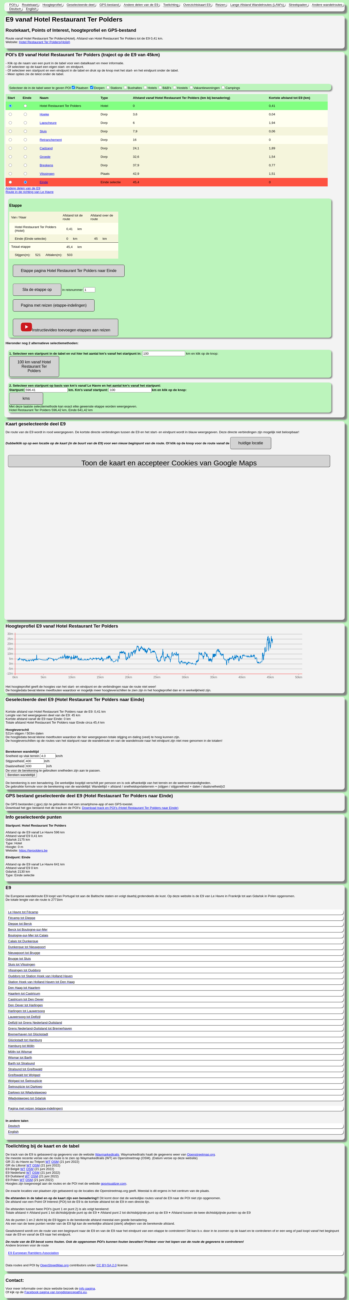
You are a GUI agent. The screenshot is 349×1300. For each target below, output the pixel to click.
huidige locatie (250, 443)
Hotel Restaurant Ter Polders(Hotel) (44, 42)
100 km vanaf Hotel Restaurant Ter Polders (34, 366)
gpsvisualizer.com (113, 1183)
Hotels (152, 88)
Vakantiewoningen (207, 88)
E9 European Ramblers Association (33, 1253)
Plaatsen (82, 88)
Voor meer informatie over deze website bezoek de (42, 1288)
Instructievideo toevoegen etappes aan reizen (65, 327)
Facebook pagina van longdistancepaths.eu (55, 1292)
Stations (116, 88)
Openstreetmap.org (201, 1154)
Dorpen (99, 88)
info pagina (87, 1288)
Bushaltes (135, 88)
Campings (232, 88)
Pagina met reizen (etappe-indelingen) (54, 305)
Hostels (182, 88)
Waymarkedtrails (107, 1154)
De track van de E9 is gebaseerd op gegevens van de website (50, 1154)
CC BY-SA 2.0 (106, 1265)
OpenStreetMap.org (54, 1265)
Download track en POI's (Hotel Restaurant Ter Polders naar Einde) (130, 808)
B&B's (167, 88)
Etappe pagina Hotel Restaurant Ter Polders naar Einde (69, 271)
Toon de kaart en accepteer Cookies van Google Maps (169, 463)
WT (47, 1162)
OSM (55, 1162)
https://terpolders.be (33, 850)
